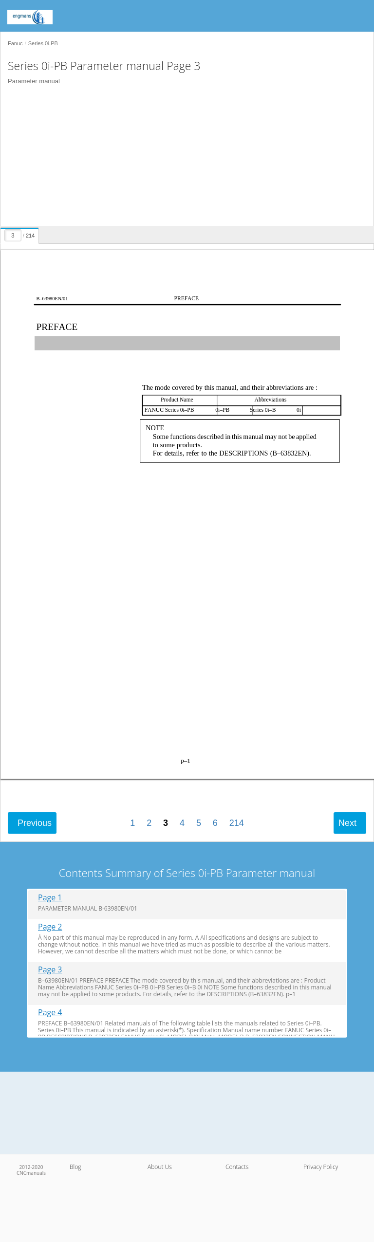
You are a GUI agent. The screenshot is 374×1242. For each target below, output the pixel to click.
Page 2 (50, 927)
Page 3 (50, 970)
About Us (160, 1167)
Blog (75, 1167)
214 (236, 823)
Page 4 (50, 1012)
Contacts (236, 1167)
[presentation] (20, 234)
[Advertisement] (183, 158)
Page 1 (50, 898)
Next (347, 823)
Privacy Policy (320, 1167)
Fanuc (15, 43)
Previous (35, 823)
